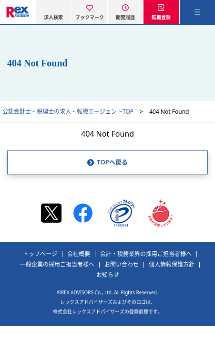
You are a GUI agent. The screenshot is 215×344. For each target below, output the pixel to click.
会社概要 (78, 254)
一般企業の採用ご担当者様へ (57, 265)
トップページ (40, 254)
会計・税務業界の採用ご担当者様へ (146, 254)
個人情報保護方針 (172, 265)
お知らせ (107, 275)
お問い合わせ (121, 265)
